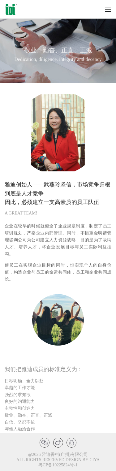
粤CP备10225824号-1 (58, 465)
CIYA (95, 459)
